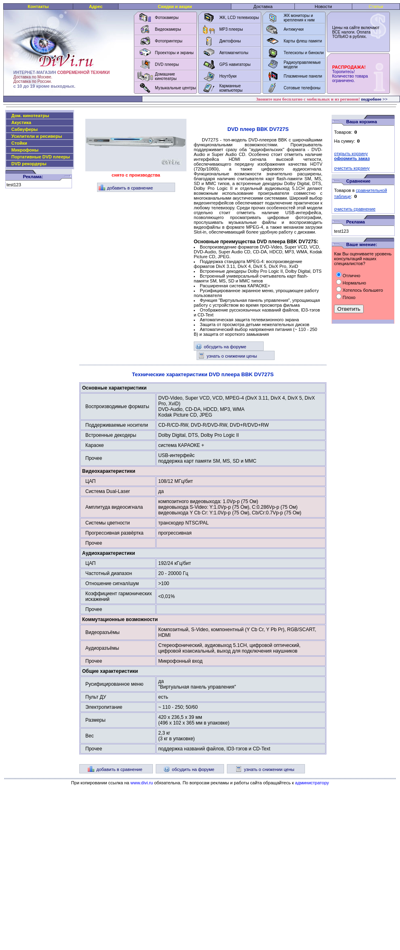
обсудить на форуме (220, 346)
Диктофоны (230, 41)
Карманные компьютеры (231, 88)
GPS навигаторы (234, 64)
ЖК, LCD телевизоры (239, 17)
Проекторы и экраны (174, 53)
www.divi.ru (142, 782)
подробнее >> (374, 99)
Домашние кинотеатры (166, 76)
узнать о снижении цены (227, 356)
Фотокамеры (166, 17)
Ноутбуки (228, 76)
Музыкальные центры (175, 88)
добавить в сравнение (126, 187)
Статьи (376, 6)
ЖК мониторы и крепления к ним (299, 17)
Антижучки (293, 29)
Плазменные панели (303, 76)
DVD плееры (167, 64)
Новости (323, 6)
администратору (312, 782)
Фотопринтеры (168, 41)
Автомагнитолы (233, 53)
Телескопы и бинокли (304, 53)
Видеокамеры (168, 29)
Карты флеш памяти (303, 41)
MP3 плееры (231, 29)
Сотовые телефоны (302, 88)
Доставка (263, 6)
